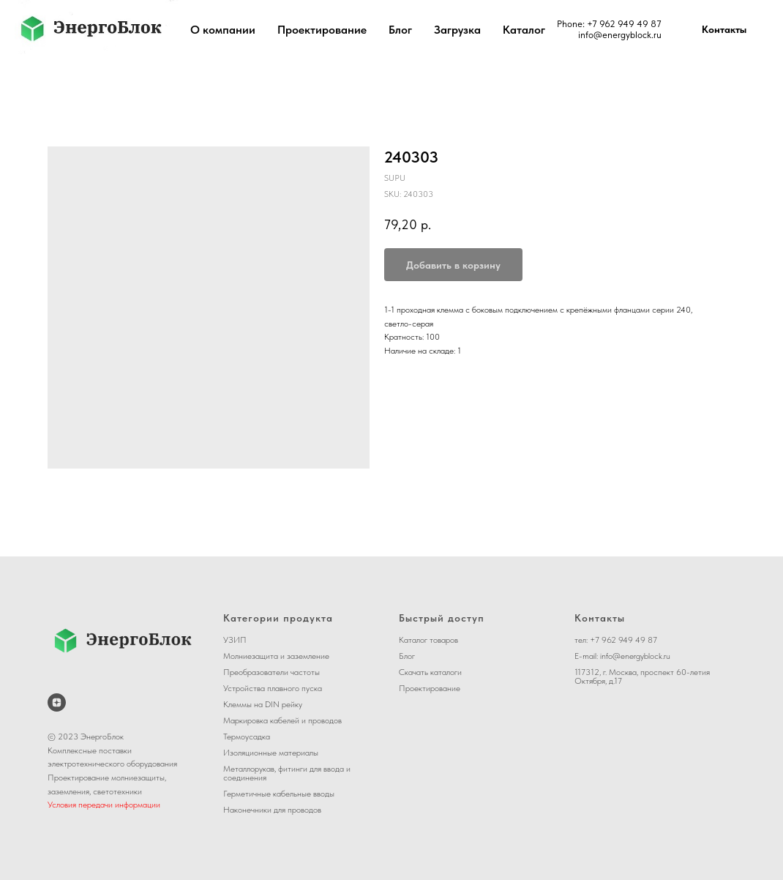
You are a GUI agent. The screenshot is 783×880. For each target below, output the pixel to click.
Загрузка (457, 30)
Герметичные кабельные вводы (278, 793)
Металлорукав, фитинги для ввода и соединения (287, 773)
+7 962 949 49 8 (621, 23)
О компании (222, 30)
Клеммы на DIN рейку (262, 704)
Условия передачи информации (104, 804)
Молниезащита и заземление (276, 656)
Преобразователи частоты (271, 672)
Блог (400, 30)
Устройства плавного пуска (272, 688)
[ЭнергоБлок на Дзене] (57, 702)
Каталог (524, 30)
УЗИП (235, 640)
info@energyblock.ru (620, 34)
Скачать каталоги (430, 672)
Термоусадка (246, 736)
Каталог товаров (428, 640)
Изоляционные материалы (270, 752)
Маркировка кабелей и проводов (282, 720)
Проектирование (322, 30)
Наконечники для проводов (272, 810)
